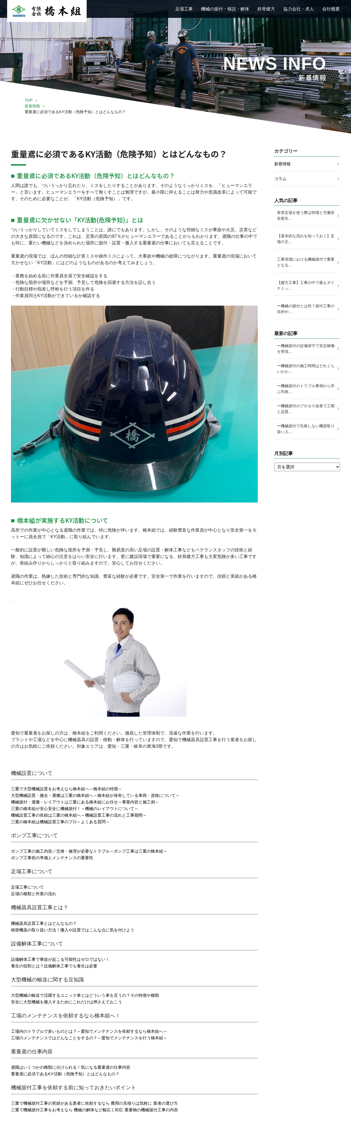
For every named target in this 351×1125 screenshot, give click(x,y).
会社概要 (331, 9)
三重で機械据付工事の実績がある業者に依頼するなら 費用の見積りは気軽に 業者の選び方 (100, 1103)
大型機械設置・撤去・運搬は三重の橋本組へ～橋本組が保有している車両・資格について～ (101, 795)
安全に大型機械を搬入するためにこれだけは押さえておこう (70, 1002)
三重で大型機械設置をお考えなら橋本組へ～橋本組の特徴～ (70, 788)
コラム (280, 179)
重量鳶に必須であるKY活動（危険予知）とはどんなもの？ (68, 1073)
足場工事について (28, 887)
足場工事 (184, 9)
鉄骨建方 (266, 9)
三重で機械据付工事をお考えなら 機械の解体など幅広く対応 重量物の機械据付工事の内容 (100, 1109)
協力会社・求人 (298, 9)
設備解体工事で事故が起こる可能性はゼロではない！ (63, 959)
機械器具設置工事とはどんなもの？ (46, 923)
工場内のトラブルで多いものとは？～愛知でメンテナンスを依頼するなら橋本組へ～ (94, 1031)
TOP (29, 100)
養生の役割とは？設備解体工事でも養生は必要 (57, 966)
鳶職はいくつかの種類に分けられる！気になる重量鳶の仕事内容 (74, 1067)
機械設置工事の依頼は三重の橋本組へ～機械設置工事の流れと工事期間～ (83, 815)
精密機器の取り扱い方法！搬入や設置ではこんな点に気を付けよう (77, 930)
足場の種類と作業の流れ (35, 893)
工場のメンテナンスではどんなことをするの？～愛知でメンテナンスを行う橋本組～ (94, 1037)
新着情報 (32, 106)
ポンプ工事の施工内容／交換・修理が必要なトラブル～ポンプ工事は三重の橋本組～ (94, 851)
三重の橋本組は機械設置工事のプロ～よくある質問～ (63, 821)
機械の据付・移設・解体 (225, 9)
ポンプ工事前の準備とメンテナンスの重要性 (55, 857)
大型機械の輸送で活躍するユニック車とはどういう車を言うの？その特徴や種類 (90, 995)
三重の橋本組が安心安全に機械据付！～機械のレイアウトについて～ (79, 808)
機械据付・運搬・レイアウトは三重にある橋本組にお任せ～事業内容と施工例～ (90, 802)
